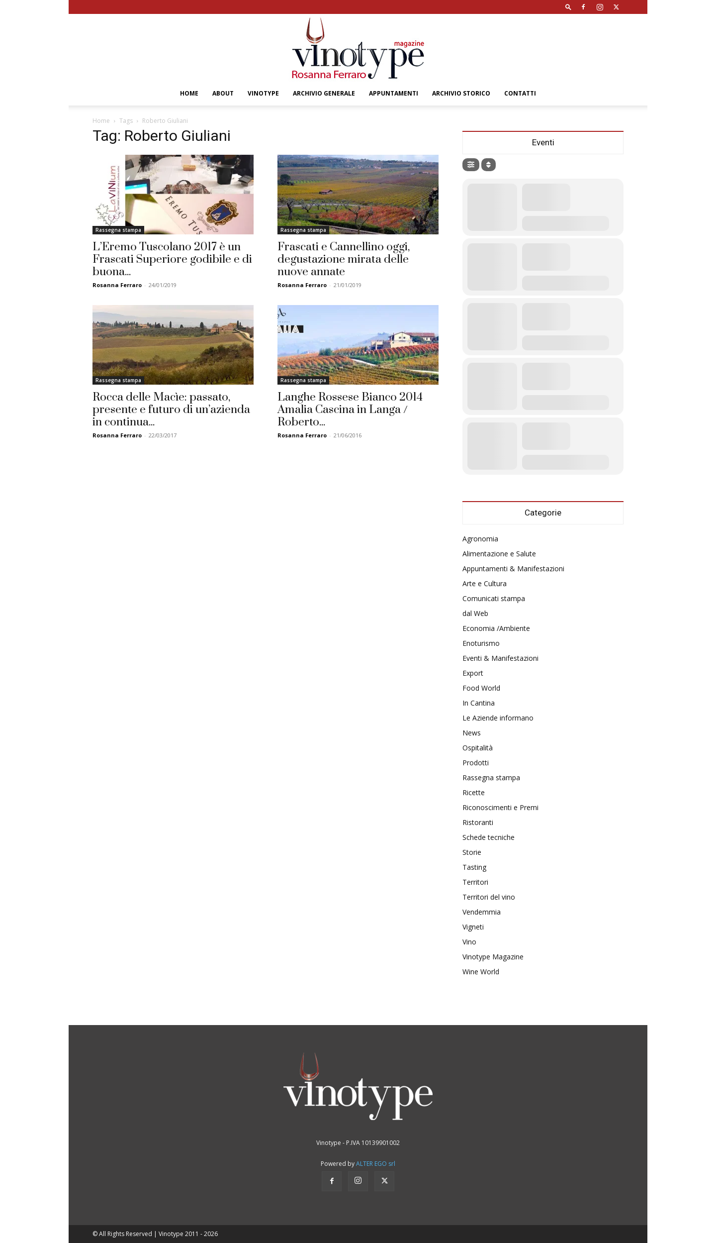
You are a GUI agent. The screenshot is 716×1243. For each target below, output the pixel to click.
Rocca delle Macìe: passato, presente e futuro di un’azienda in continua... (171, 409)
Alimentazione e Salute (499, 553)
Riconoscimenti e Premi (500, 807)
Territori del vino (488, 897)
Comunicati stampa (493, 598)
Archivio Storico (461, 93)
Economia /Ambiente (496, 628)
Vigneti (473, 927)
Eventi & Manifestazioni (500, 658)
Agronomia (480, 538)
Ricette (473, 792)
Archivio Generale (324, 93)
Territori (475, 882)
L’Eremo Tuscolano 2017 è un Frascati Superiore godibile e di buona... (172, 259)
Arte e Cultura (484, 583)
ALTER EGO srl (375, 1163)
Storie (471, 852)
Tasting (474, 867)
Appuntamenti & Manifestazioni (513, 568)
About (223, 93)
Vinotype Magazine (493, 956)
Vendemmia (481, 912)
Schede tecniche (488, 837)
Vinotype (263, 93)
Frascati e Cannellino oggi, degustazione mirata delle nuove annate (343, 259)
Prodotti (475, 762)
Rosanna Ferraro (117, 285)
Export (472, 673)
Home (189, 93)
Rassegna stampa (118, 229)
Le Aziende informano (498, 718)
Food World (481, 688)
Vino (469, 941)
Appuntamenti (393, 93)
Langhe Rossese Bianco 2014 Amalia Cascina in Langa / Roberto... (350, 409)
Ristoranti (477, 822)
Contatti (520, 93)
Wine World (480, 971)
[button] (568, 6)
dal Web (475, 613)
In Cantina (478, 703)
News (471, 732)
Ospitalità (477, 747)
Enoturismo (481, 643)
